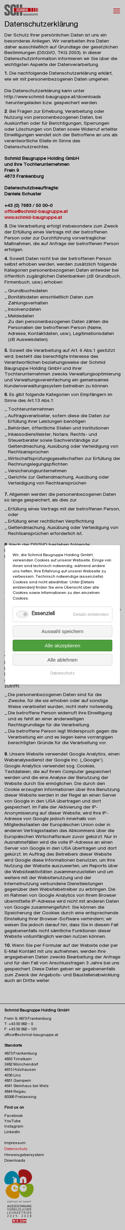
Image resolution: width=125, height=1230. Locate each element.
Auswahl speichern (63, 631)
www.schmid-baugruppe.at (33, 218)
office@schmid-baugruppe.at (36, 212)
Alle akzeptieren (62, 646)
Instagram (13, 1127)
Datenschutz (62, 674)
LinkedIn (12, 1132)
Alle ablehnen (62, 660)
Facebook (13, 1116)
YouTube (12, 1121)
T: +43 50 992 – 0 (18, 1024)
